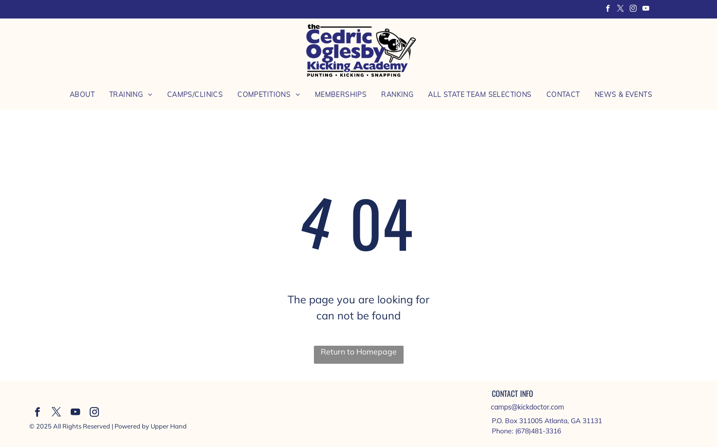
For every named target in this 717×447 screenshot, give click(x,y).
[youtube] (646, 9)
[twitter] (621, 9)
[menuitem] (82, 94)
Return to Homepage (359, 351)
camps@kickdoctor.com (527, 407)
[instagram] (633, 9)
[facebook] (608, 9)
